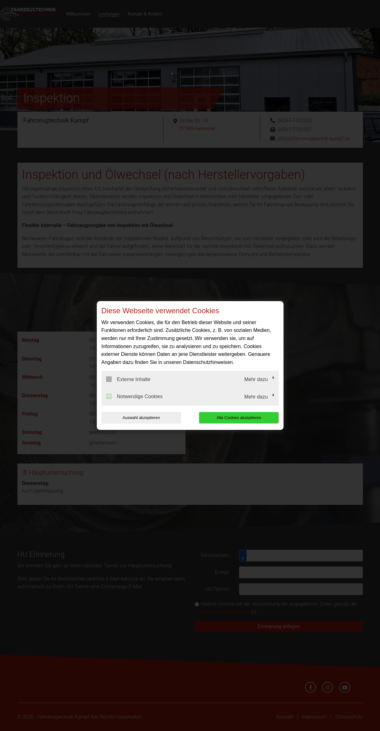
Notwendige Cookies (134, 396)
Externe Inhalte (128, 379)
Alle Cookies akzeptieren (239, 417)
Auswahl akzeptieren (141, 417)
